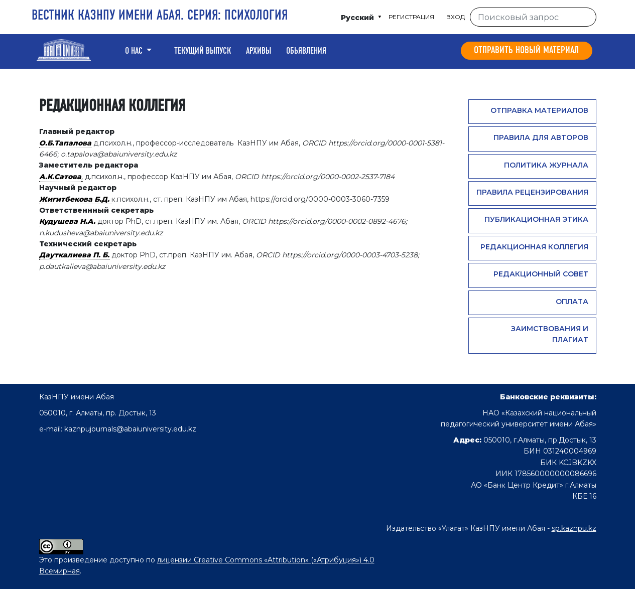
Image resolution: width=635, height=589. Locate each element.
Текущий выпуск (202, 51)
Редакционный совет (540, 273)
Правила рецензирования (532, 192)
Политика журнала (546, 165)
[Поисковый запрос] (533, 17)
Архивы (258, 51)
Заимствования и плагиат (549, 334)
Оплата (572, 301)
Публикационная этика (536, 219)
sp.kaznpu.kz (574, 528)
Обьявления (306, 51)
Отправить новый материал (526, 51)
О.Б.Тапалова (65, 143)
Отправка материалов (539, 110)
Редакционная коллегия (534, 246)
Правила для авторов (540, 137)
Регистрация (411, 17)
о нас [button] (135, 51)
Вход (455, 17)
